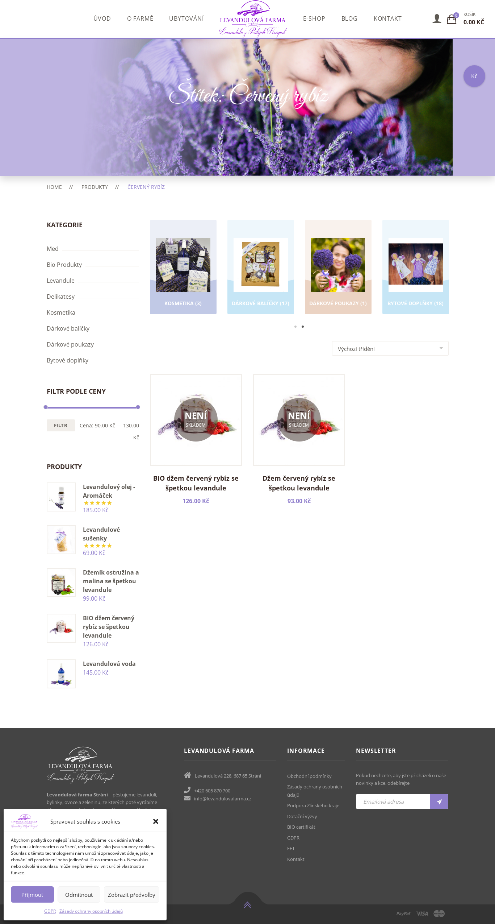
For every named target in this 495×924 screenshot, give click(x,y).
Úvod (102, 18)
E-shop (314, 18)
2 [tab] (302, 326)
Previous (139, 275)
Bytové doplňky (67, 360)
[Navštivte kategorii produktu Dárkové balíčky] (260, 276)
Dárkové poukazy (70, 344)
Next (459, 275)
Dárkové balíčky (68, 328)
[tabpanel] (183, 268)
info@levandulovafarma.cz (222, 798)
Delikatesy (61, 297)
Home (54, 186)
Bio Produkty (64, 265)
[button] (155, 821)
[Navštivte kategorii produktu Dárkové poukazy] (338, 276)
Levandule (61, 281)
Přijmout (32, 894)
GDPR (50, 911)
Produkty (94, 186)
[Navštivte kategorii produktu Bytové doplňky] (415, 276)
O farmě (140, 18)
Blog (349, 18)
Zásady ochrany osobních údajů (91, 911)
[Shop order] (390, 348)
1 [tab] (295, 326)
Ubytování (186, 18)
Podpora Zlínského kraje (313, 805)
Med (53, 249)
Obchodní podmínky (309, 776)
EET (291, 848)
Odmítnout (79, 894)
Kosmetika (61, 312)
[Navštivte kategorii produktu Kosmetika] (183, 276)
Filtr (61, 425)
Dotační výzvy (302, 816)
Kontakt (388, 18)
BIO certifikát (301, 827)
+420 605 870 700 (212, 790)
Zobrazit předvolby (131, 894)
